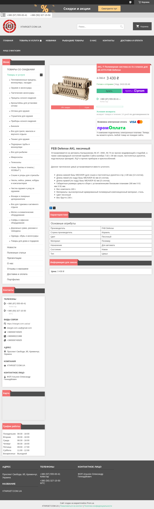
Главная (8, 40)
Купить (109, 91)
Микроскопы (17, 157)
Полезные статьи (16, 252)
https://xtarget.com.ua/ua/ (18, 323)
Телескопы (16, 162)
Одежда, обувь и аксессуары (24, 236)
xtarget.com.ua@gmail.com (19, 328)
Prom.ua (90, 503)
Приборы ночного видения (23, 121)
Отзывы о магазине (17, 268)
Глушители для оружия (22, 116)
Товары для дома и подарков (25, 241)
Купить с (134, 90)
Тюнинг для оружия (20, 139)
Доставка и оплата (132, 40)
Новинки (51, 40)
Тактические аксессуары (22, 93)
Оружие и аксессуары (21, 88)
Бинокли (15, 126)
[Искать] (121, 26)
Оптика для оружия (20, 111)
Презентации (14, 258)
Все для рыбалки (19, 152)
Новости (11, 247)
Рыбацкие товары (73, 40)
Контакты (108, 40)
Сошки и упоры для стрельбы (25, 175)
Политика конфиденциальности (98, 506)
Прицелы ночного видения (23, 98)
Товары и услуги (29, 40)
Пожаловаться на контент (71, 506)
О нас (93, 40)
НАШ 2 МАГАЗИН (11, 50)
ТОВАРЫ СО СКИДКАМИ (21, 69)
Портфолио (13, 279)
